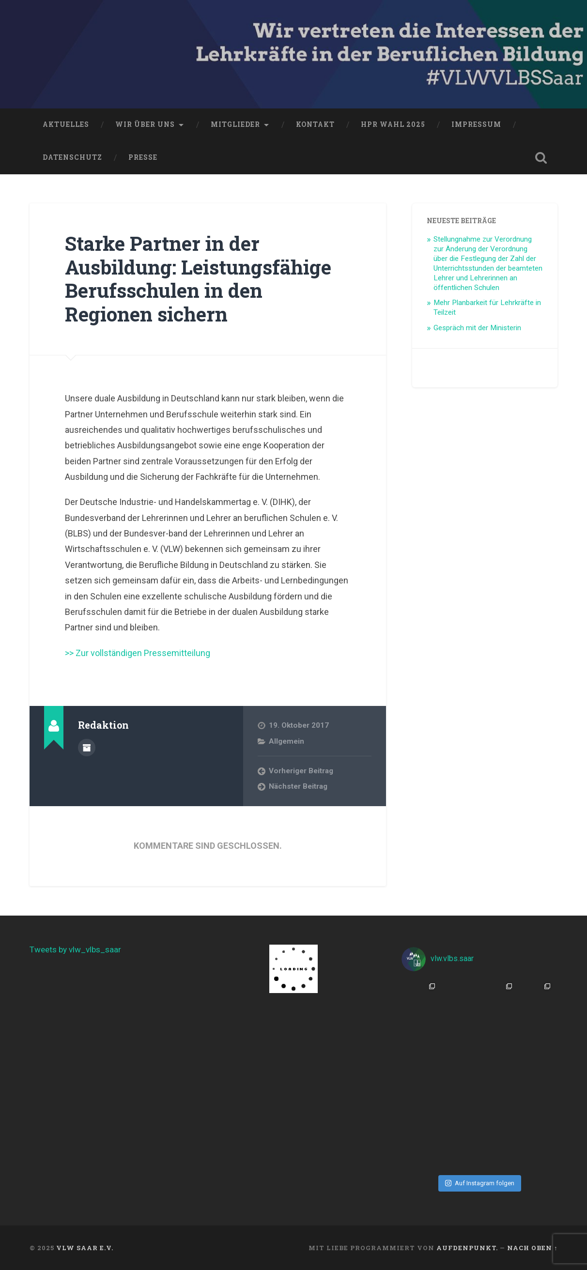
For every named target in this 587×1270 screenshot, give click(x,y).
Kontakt (315, 124)
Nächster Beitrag (298, 786)
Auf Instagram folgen (479, 1183)
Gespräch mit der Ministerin (477, 327)
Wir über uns (145, 124)
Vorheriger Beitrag (301, 770)
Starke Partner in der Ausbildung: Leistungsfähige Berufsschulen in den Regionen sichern (198, 278)
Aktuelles (66, 124)
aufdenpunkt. (467, 1248)
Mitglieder (235, 124)
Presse (142, 157)
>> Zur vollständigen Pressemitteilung (137, 653)
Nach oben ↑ (532, 1248)
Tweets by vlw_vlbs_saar (75, 949)
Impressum (476, 124)
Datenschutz (72, 157)
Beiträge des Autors (86, 747)
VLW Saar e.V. (84, 1248)
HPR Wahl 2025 (393, 124)
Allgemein (286, 741)
